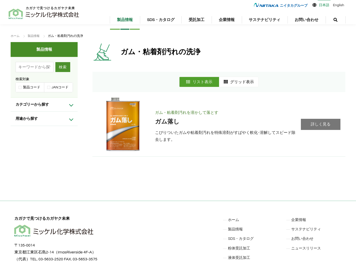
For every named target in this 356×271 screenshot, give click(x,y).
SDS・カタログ (161, 20)
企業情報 (227, 20)
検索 (63, 67)
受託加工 (196, 20)
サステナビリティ (264, 20)
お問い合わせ (306, 20)
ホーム (15, 36)
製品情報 (125, 20)
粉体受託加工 (240, 248)
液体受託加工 (240, 257)
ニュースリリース (307, 248)
